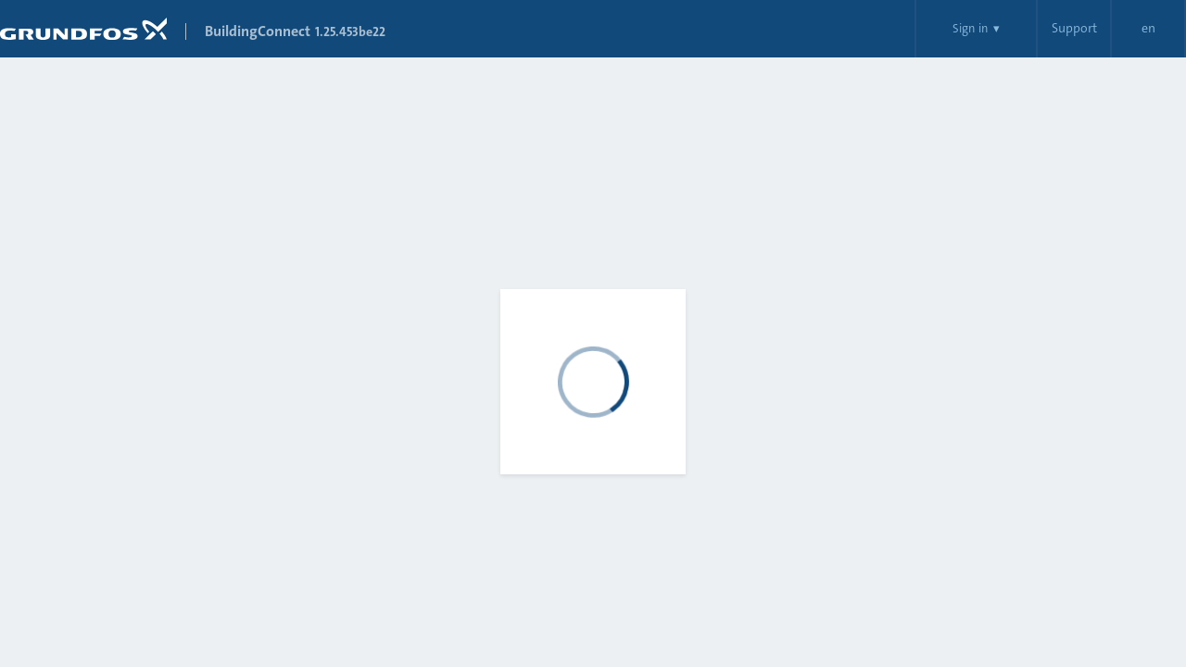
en (1148, 28)
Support (1074, 28)
